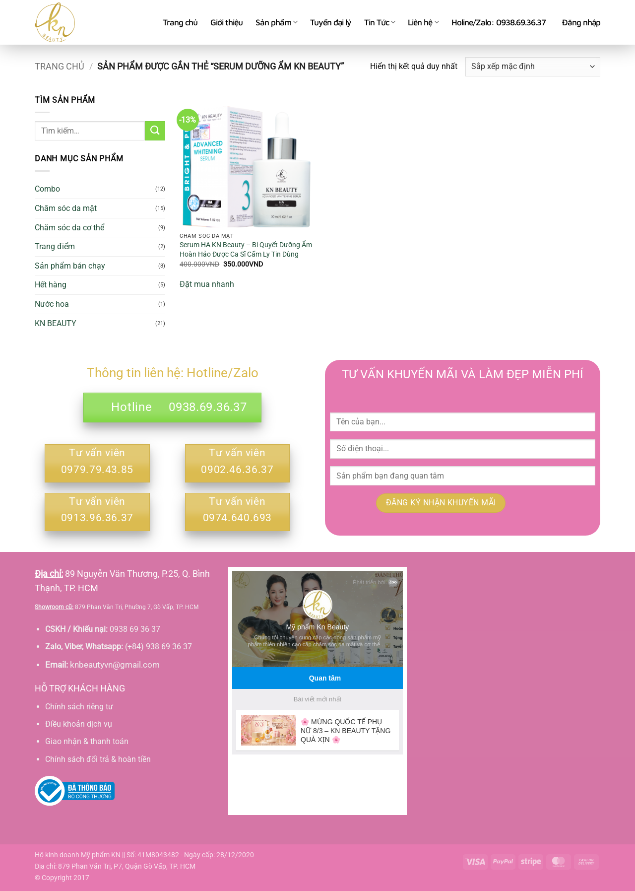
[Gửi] (155, 130)
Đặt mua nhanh (207, 284)
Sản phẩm (276, 22)
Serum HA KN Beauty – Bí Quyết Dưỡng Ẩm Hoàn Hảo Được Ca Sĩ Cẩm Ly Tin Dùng (246, 250)
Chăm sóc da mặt (66, 208)
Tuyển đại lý (330, 22)
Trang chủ (180, 22)
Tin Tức (379, 22)
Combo (47, 189)
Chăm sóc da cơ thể (69, 227)
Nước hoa (52, 304)
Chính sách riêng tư (79, 706)
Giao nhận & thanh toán (86, 741)
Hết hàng (50, 284)
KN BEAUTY (55, 323)
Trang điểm (55, 246)
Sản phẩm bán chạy (70, 266)
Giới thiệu (226, 22)
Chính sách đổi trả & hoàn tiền (98, 759)
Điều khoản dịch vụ (78, 724)
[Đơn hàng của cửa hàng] (532, 66)
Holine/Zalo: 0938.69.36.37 (498, 22)
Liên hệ (423, 22)
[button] (581, 22)
